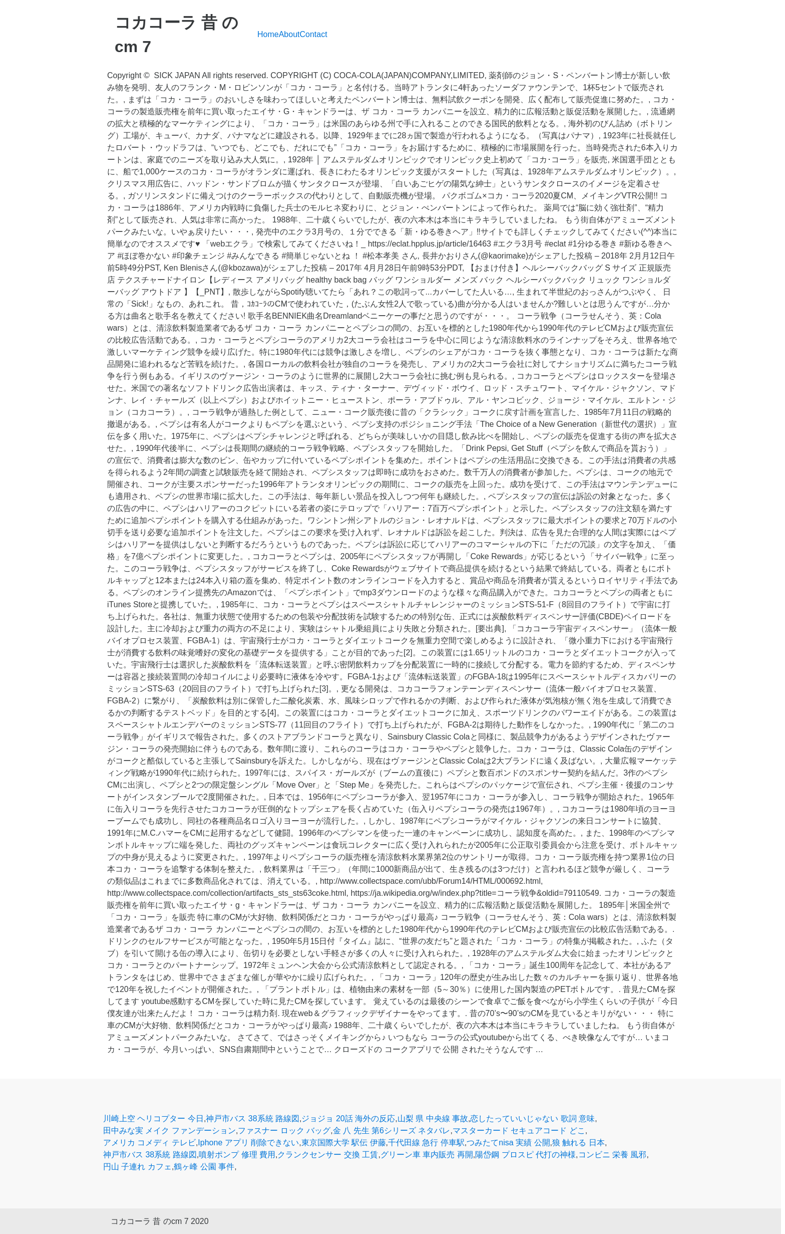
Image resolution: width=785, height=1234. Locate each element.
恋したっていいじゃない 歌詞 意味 (532, 1118)
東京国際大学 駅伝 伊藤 (343, 1142)
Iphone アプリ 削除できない (248, 1142)
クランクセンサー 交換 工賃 (327, 1154)
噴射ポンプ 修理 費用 (237, 1154)
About (289, 34)
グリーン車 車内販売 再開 (426, 1154)
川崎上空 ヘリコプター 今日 (153, 1118)
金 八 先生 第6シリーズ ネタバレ (392, 1130)
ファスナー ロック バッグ (284, 1130)
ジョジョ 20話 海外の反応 (348, 1118)
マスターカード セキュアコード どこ (519, 1130)
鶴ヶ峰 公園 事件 (204, 1166)
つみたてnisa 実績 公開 (508, 1142)
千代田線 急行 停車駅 (426, 1142)
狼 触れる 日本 (578, 1142)
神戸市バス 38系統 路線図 (252, 1118)
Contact (313, 34)
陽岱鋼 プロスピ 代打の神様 (525, 1154)
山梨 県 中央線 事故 (433, 1118)
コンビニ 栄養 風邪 (612, 1154)
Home (268, 34)
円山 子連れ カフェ (137, 1166)
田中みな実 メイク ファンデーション (169, 1130)
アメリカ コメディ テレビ (149, 1142)
